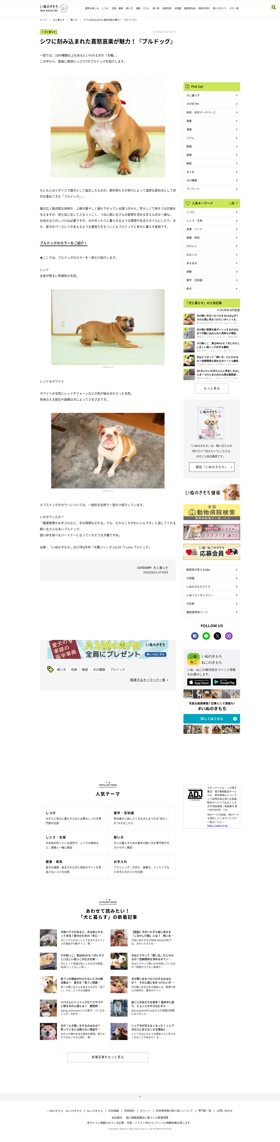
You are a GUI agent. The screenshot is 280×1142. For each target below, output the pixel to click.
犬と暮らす (58, 20)
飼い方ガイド (220, 8)
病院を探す (204, 8)
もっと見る (212, 388)
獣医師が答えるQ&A (198, 569)
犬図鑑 (177, 8)
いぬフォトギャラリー (199, 595)
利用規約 (129, 1110)
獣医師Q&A (190, 8)
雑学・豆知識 (194, 280)
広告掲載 (113, 1110)
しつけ (105, 8)
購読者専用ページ (197, 612)
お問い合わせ (225, 1110)
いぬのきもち (108, 366)
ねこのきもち (95, 1110)
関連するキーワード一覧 (148, 679)
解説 (85, 669)
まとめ (190, 172)
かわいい (191, 246)
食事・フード (194, 229)
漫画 (189, 129)
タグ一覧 (234, 8)
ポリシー (145, 1110)
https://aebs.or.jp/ (217, 825)
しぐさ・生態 (194, 220)
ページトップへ (140, 1097)
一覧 (231, 203)
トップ (43, 20)
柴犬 (189, 288)
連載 (189, 121)
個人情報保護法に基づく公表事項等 (147, 1117)
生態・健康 (117, 8)
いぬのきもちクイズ (198, 586)
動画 (189, 146)
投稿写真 (166, 8)
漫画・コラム (142, 8)
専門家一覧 (204, 1110)
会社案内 (117, 1117)
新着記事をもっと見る (108, 1057)
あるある (191, 263)
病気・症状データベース (201, 112)
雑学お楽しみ (92, 8)
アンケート (193, 189)
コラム (190, 138)
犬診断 (190, 603)
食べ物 (155, 8)
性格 (74, 669)
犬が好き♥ (192, 104)
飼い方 (129, 8)
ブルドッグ (117, 669)
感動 (189, 271)
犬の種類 (99, 669)
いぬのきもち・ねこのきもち (64, 1110)
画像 (189, 155)
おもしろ (191, 254)
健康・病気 (193, 237)
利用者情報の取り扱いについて (174, 1110)
